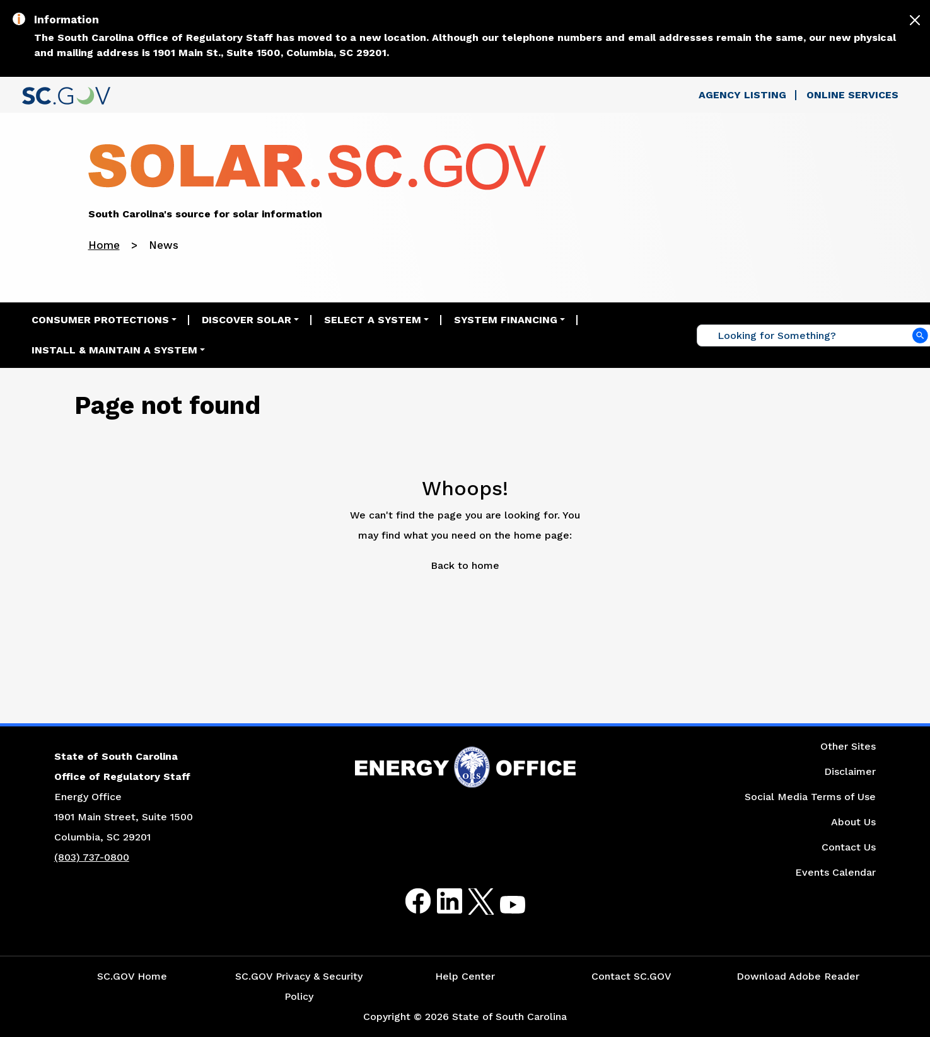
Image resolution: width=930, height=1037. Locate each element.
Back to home (465, 565)
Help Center (465, 976)
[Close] (914, 20)
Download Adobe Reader (797, 976)
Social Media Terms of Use (810, 797)
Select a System (372, 320)
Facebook (407, 901)
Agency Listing (742, 95)
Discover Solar (246, 320)
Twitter (470, 901)
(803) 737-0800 (91, 857)
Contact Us (849, 847)
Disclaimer (850, 771)
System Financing (505, 320)
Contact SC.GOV (631, 976)
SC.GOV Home (132, 976)
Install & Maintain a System (114, 350)
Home (104, 245)
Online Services (852, 95)
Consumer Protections (100, 320)
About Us (853, 822)
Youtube (502, 908)
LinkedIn (439, 901)
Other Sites (848, 746)
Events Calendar (835, 872)
